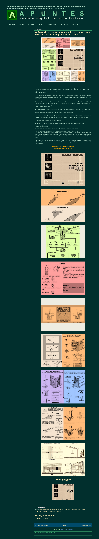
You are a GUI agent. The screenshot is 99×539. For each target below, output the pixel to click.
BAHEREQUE (53, 509)
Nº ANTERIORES (52, 24)
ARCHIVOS (64, 24)
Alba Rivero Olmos (45, 509)
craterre (70, 509)
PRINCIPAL (12, 24)
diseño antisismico (76, 509)
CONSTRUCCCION (62, 509)
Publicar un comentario (42, 518)
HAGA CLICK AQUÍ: (63, 480)
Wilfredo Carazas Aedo (55, 511)
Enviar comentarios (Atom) (66, 529)
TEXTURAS (74, 24)
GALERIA (21, 24)
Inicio (64, 525)
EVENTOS (31, 24)
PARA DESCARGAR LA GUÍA (63, 479)
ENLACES (41, 24)
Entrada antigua (86, 525)
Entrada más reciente (41, 525)
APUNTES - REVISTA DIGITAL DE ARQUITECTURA (23, 4)
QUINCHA (47, 511)
